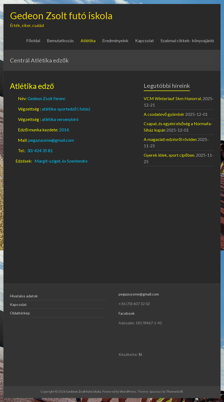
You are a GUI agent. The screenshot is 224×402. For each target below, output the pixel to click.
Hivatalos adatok (24, 296)
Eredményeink (115, 40)
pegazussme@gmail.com (139, 294)
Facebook (127, 313)
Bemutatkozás (60, 40)
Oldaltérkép (20, 313)
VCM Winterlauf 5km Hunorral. (173, 98)
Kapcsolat (144, 40)
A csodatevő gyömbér (164, 114)
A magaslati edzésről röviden (170, 139)
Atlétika (88, 40)
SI (140, 354)
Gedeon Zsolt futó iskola (61, 15)
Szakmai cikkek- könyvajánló (187, 40)
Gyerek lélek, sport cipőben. (169, 154)
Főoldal (33, 40)
